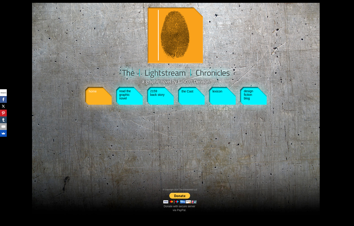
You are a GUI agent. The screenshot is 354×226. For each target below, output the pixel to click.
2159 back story (157, 93)
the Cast (187, 91)
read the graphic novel (125, 94)
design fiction (248, 93)
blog (247, 98)
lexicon (217, 91)
